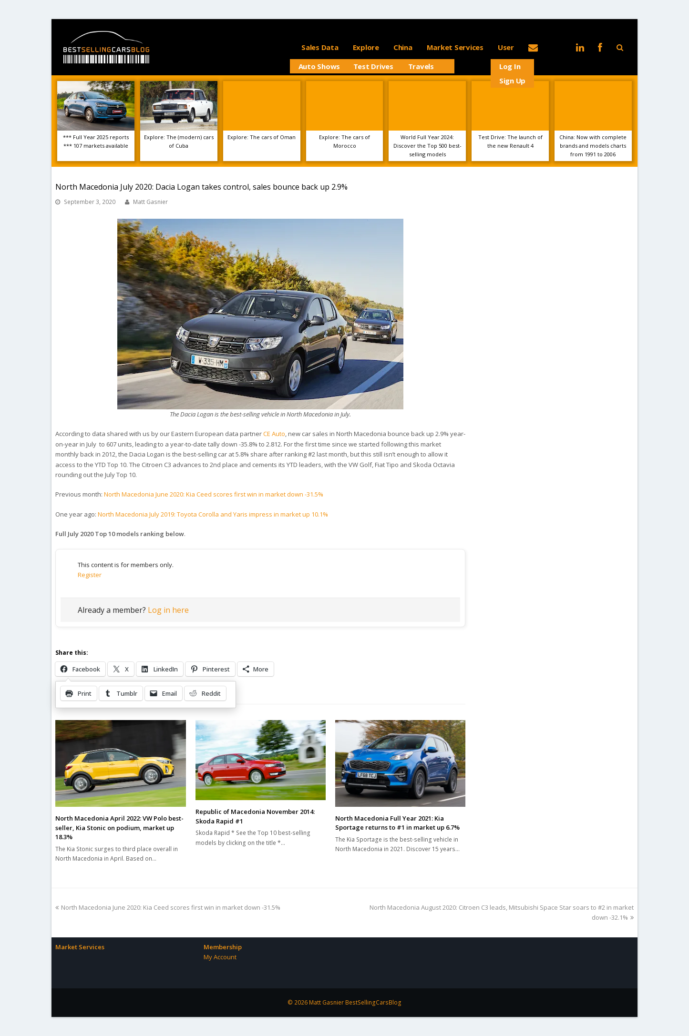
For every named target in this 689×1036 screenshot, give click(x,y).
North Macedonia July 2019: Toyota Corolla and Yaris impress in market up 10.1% (213, 514)
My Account (220, 957)
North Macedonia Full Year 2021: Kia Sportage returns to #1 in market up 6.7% (397, 823)
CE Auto (274, 433)
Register (90, 574)
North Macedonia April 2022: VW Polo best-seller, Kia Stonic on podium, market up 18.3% (119, 827)
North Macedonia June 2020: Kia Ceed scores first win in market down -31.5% (213, 494)
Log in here (168, 610)
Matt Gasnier (150, 202)
